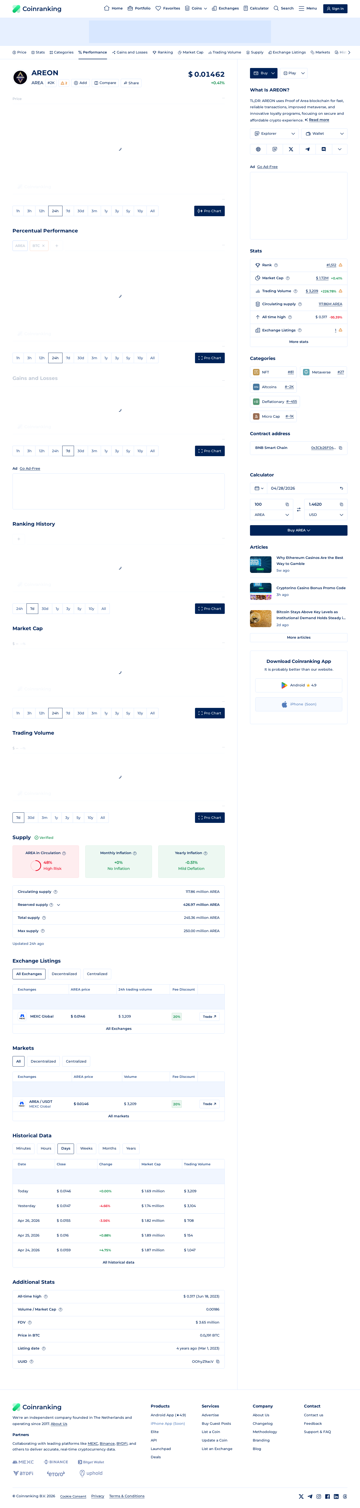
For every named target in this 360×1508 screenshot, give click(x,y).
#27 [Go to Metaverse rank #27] (341, 372)
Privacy (97, 1496)
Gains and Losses (130, 52)
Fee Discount (183, 989)
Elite (155, 1432)
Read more (319, 119)
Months (109, 1148)
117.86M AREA (330, 304)
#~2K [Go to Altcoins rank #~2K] (289, 386)
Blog (257, 1449)
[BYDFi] (23, 1473)
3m (94, 211)
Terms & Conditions (126, 1496)
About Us (59, 1424)
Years (131, 1148)
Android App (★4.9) (168, 1415)
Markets (320, 52)
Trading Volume (224, 52)
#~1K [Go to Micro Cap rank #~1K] (290, 416)
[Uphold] (91, 1474)
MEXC (93, 1443)
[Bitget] (91, 1462)
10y (140, 211)
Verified (44, 837)
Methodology (265, 1432)
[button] (273, 372)
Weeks (86, 1148)
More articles (298, 637)
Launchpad (161, 1449)
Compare (105, 82)
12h (42, 211)
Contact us (313, 1415)
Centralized (97, 974)
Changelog (263, 1423)
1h (18, 211)
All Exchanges (29, 974)
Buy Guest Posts (216, 1423)
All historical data (118, 1262)
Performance (92, 52)
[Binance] (56, 1462)
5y (128, 211)
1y (106, 211)
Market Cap (191, 52)
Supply (255, 52)
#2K (51, 82)
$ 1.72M (322, 278)
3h (29, 211)
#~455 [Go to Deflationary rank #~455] (291, 401)
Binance (107, 1443)
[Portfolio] (139, 9)
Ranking (162, 52)
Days (65, 1148)
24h (55, 211)
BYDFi (122, 1443)
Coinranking (37, 9)
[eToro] (56, 1473)
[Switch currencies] (299, 509)
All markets (118, 1116)
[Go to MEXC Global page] (41, 1016)
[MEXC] (23, 1462)
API (154, 1440)
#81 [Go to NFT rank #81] (291, 372)
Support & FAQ (317, 1432)
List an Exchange (217, 1449)
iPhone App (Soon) (168, 1423)
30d (81, 211)
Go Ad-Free (30, 468)
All (152, 211)
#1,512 (331, 265)
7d (68, 211)
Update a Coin (215, 1440)
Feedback (313, 1423)
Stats (38, 52)
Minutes (23, 1148)
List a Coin (211, 1432)
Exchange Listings (287, 52)
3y (117, 211)
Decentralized (64, 974)
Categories (62, 52)
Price (19, 52)
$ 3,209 (312, 291)
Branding (261, 1440)
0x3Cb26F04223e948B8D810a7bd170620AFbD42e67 (323, 447)
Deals (156, 1457)
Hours (46, 1148)
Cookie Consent (73, 1496)
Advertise (210, 1415)
